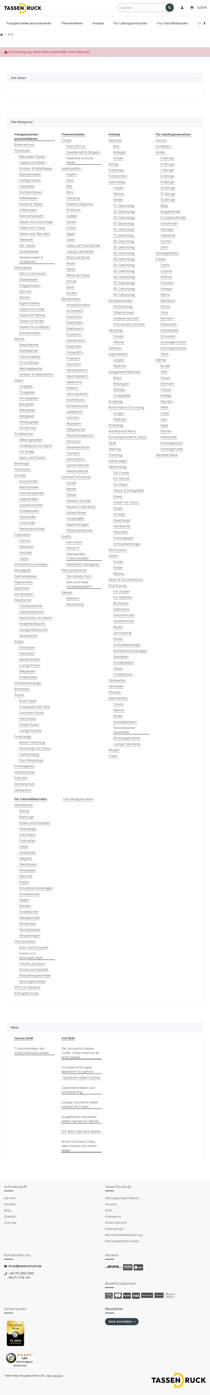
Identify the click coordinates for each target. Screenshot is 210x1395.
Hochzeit (25, 552)
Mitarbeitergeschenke (35, 975)
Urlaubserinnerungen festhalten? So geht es (77, 1070)
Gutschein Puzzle (31, 713)
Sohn (164, 247)
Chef (164, 372)
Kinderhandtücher (32, 624)
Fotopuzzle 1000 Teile (34, 707)
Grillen (71, 228)
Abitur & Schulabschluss (125, 579)
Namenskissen (29, 659)
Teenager (167, 229)
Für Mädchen (122, 597)
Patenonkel (169, 437)
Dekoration (121, 609)
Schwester (168, 336)
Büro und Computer (33, 947)
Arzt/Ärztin (74, 317)
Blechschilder (29, 487)
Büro (70, 192)
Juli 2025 (68, 1038)
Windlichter (27, 428)
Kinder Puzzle (29, 724)
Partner (166, 431)
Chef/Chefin (74, 323)
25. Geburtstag (124, 253)
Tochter (166, 241)
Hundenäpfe (75, 518)
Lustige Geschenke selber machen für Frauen (80, 1105)
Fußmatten (22, 535)
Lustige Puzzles (30, 730)
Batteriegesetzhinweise (122, 1241)
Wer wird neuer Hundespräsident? (79, 584)
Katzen (71, 489)
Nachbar (167, 401)
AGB (108, 1210)
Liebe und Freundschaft (83, 245)
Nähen (71, 269)
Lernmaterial (122, 633)
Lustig (23, 558)
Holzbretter (27, 852)
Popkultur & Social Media (79, 160)
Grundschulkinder (173, 217)
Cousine (166, 271)
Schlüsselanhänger (27, 683)
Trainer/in (73, 453)
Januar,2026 (23, 1038)
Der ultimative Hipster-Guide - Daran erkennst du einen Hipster (80, 1053)
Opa (164, 419)
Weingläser (27, 410)
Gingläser (26, 386)
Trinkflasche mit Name (35, 446)
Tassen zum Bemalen (34, 234)
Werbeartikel (23, 805)
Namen (24, 297)
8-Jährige (167, 176)
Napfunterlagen (77, 524)
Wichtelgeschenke (126, 738)
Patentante (169, 324)
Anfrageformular (26, 993)
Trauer (113, 756)
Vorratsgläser (29, 398)
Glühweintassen (30, 192)
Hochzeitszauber (120, 300)
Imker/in (72, 388)
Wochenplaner (29, 930)
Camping (73, 198)
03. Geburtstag (124, 217)
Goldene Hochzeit (126, 318)
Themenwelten (25, 941)
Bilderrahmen (24, 145)
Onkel (165, 413)
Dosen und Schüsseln (34, 823)
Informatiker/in (77, 394)
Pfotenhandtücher (79, 530)
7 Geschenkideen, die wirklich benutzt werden (31, 1051)
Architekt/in (74, 311)
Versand (110, 1204)
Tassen (118, 668)
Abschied (115, 140)
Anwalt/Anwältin (78, 305)
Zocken (71, 293)
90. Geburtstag (124, 295)
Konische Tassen (31, 204)
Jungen (118, 360)
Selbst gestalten (30, 440)
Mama (165, 295)
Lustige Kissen (29, 665)
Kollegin (166, 289)
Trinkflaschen (23, 434)
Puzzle (19, 695)
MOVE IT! (73, 548)
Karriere (10, 1198)
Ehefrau (166, 277)
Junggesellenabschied (124, 372)
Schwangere (169, 330)
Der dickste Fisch (78, 576)
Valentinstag (117, 467)
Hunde (71, 483)
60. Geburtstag (124, 277)
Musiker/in (73, 423)
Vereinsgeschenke (32, 981)
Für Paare (120, 484)
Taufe (112, 443)
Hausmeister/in (77, 376)
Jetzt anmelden (121, 1321)
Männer (118, 194)
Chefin (165, 265)
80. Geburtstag (124, 289)
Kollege (166, 395)
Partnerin (167, 318)
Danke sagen (117, 461)
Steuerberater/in (78, 447)
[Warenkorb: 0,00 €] (198, 8)
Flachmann (22, 469)
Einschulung (117, 585)
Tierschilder (27, 517)
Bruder (166, 366)
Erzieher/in (74, 334)
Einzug (113, 164)
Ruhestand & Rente (122, 431)
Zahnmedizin (75, 459)
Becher (19, 339)
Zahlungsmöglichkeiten (122, 1198)
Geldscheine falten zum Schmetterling (78, 1090)
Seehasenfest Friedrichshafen (77, 556)
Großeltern (163, 146)
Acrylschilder (28, 481)
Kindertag (115, 401)
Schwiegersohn (172, 443)
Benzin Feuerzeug (32, 742)
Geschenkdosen (25, 576)
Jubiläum (115, 348)
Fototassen (22, 150)
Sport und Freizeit (32, 457)
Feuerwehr (74, 346)
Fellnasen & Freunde (76, 477)
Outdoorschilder (31, 505)
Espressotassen (30, 174)
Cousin (165, 378)
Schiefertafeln (29, 511)
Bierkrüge (21, 463)
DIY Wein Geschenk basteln (81, 1131)
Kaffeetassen (28, 198)
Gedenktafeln (28, 499)
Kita (116, 146)
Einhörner (73, 210)
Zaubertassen (29, 251)
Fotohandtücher (31, 606)
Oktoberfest (117, 680)
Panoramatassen (31, 216)
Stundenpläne (123, 662)
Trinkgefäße (121, 395)
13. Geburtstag (123, 223)
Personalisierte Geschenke (124, 730)
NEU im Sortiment (32, 273)
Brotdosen (22, 689)
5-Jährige (167, 158)
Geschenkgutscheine (78, 799)
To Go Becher (29, 362)
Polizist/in (73, 441)
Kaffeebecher (28, 351)
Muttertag (115, 425)
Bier (69, 186)
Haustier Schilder (78, 501)
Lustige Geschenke (80, 251)
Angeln (71, 174)
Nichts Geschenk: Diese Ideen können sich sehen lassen (79, 1146)
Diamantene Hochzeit (129, 324)
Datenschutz (114, 1229)
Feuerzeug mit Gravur (35, 748)
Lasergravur (23, 790)
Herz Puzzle (27, 719)
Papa (164, 425)
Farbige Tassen (30, 180)
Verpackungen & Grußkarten (31, 260)
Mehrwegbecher (31, 368)
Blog (7, 1210)
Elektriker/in (75, 328)
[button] (182, 8)
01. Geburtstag (123, 206)
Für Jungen (121, 591)
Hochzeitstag (122, 306)
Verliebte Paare (166, 455)
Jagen (70, 234)
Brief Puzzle (27, 701)
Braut (117, 378)
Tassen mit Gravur (32, 228)
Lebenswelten (71, 168)
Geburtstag (116, 182)
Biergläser (26, 404)
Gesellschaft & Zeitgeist (83, 152)
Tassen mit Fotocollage (36, 222)
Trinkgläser (27, 392)
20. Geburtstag (124, 247)
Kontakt (10, 1204)
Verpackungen (29, 935)
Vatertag (114, 449)
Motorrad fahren (78, 257)
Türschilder (27, 523)
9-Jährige (167, 182)
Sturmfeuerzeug (31, 760)
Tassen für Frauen (32, 309)
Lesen (70, 239)
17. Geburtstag (123, 235)
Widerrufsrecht (116, 1223)
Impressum (113, 1216)
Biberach (72, 598)
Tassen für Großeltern (34, 327)
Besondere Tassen (32, 156)
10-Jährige (168, 188)
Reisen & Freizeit (78, 275)
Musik (70, 263)
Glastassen (27, 186)
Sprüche (25, 291)
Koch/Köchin (75, 400)
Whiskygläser (29, 422)
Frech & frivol (76, 146)
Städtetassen (28, 279)
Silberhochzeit (123, 312)
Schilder (20, 475)
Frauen (118, 188)
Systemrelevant (77, 465)
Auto (69, 180)
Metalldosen (28, 864)
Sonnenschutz (24, 784)
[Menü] (33, 1354)
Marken (67, 592)
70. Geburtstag (124, 283)
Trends (66, 140)
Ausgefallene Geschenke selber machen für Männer (80, 1119)
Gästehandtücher (31, 612)
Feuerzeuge (22, 736)
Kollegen (119, 152)
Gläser (18, 380)
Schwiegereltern (125, 722)
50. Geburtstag (124, 271)
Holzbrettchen (24, 772)
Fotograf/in (74, 352)
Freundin (167, 283)
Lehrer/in (72, 418)
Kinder (118, 200)
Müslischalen (23, 582)
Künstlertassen (30, 333)
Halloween (115, 686)
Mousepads (22, 570)
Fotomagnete (24, 766)
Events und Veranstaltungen (31, 956)
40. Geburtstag (124, 265)
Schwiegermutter (173, 342)
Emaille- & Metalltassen (35, 168)
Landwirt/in (74, 412)
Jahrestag (115, 330)
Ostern (113, 556)
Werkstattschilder (32, 529)
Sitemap (10, 1223)
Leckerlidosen (76, 512)
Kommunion (117, 550)
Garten (71, 222)
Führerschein (117, 176)
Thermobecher (29, 357)
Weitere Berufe (77, 471)
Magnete (25, 858)
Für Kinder (26, 451)
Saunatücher (28, 635)
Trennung (115, 455)
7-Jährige (167, 170)
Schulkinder (169, 223)
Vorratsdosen (23, 594)
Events (66, 536)
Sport (70, 287)
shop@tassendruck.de (25, 1266)
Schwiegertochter (173, 348)
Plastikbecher (29, 345)
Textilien (119, 389)
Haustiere (26, 546)
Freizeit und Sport (32, 963)
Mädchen (120, 366)
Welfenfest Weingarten (83, 564)
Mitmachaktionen (74, 570)
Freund (166, 389)
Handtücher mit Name (35, 618)
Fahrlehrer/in (75, 340)
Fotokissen (27, 647)
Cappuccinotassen (32, 162)
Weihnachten (118, 698)
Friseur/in (73, 358)
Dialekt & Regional (79, 204)
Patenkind (168, 235)
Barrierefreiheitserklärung (124, 1235)
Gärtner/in (73, 364)
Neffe (164, 407)
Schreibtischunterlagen (31, 564)
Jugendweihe (118, 354)
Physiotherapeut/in (80, 435)
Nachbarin (168, 300)
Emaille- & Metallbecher (36, 374)
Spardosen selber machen (81, 1077)
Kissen (19, 641)
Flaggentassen (29, 285)
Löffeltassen (28, 210)
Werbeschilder (29, 918)
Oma (164, 312)
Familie (24, 540)
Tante (165, 354)
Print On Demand (27, 987)
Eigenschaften (29, 303)
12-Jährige (168, 194)
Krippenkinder (171, 211)
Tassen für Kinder (31, 321)
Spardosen (22, 588)
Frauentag (115, 170)
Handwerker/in (76, 370)
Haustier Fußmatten (81, 507)
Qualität (10, 1216)
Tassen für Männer (32, 315)
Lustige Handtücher (33, 630)
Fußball (71, 216)
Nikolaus (114, 692)
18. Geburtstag (123, 241)
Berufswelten (71, 299)
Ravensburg (75, 604)
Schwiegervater (172, 449)
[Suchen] (142, 7)
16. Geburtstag (123, 229)
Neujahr (114, 750)
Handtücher (22, 600)
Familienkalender (31, 493)
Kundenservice (77, 406)
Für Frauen (121, 473)
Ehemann (167, 384)
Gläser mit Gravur (126, 502)
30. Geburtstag (124, 259)
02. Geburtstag (124, 211)
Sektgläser (26, 416)
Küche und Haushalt (33, 969)
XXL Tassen (27, 245)
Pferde (71, 495)
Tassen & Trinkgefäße (128, 490)
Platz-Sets (120, 532)
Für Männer (121, 478)
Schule (71, 281)
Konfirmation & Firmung (126, 407)
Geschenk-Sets (124, 615)
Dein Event (74, 542)
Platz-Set (20, 778)
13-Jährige (168, 200)
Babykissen (27, 671)
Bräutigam (121, 384)
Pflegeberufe (75, 429)
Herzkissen (27, 653)
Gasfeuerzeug (29, 754)
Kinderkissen (28, 677)
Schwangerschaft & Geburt (127, 437)
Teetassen (26, 239)
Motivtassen (23, 268)
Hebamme (74, 382)
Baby (164, 206)
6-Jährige (167, 164)
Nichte (165, 306)
